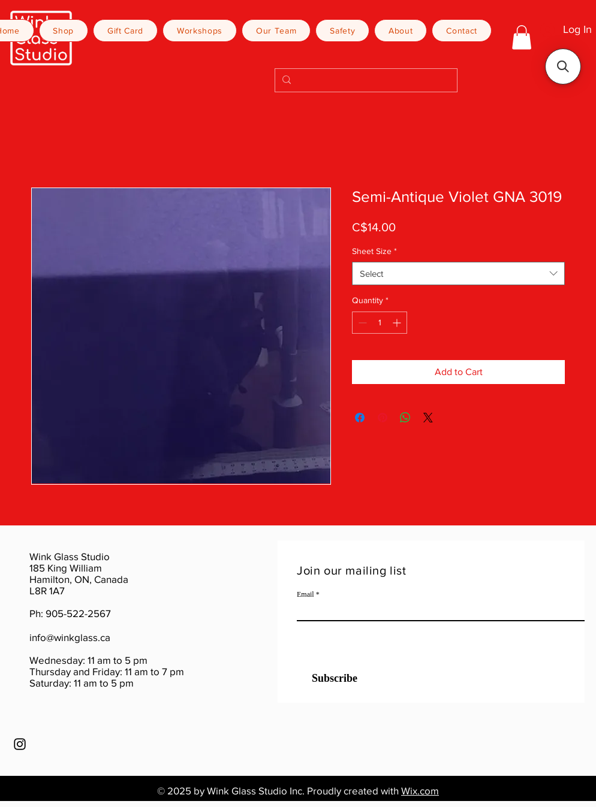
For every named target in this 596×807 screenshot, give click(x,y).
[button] (521, 37)
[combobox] (458, 273)
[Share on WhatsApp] (405, 417)
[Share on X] (428, 417)
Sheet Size (374, 251)
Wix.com (420, 790)
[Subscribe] (327, 678)
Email (305, 594)
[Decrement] (361, 322)
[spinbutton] (379, 322)
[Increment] (397, 322)
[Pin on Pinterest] (382, 417)
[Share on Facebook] (360, 417)
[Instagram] (20, 744)
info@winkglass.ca (69, 637)
